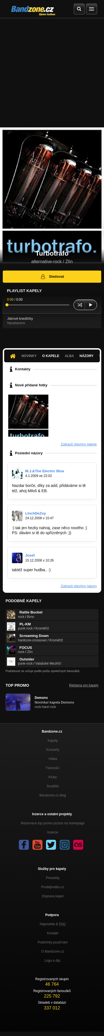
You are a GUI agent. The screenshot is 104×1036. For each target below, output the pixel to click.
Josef (30, 555)
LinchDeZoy (35, 513)
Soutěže (53, 786)
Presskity (53, 878)
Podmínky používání (53, 942)
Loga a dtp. (52, 960)
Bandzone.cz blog (52, 795)
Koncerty (52, 750)
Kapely (53, 741)
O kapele (50, 356)
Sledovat (52, 277)
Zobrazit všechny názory (79, 586)
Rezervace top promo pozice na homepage (52, 823)
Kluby (53, 777)
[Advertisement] (52, 73)
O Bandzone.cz (52, 951)
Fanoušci (53, 768)
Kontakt (53, 933)
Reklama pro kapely (83, 685)
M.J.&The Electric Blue (44, 471)
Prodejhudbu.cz (52, 887)
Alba (69, 356)
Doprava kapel (52, 896)
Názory (86, 356)
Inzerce (52, 832)
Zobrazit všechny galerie (79, 444)
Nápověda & (52, 924)
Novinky (29, 356)
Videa (53, 759)
